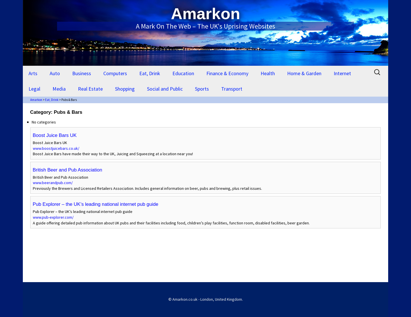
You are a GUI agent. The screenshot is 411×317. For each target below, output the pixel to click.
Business (81, 73)
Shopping (125, 88)
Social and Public (165, 88)
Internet (342, 73)
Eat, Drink (149, 73)
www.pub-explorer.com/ (53, 217)
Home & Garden (304, 73)
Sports (202, 88)
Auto (55, 73)
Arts (33, 73)
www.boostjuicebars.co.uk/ (56, 148)
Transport (231, 88)
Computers (115, 73)
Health (268, 73)
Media (59, 88)
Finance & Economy (227, 73)
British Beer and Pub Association (67, 170)
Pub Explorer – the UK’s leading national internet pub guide (95, 204)
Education (183, 73)
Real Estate (90, 88)
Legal (34, 88)
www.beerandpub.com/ (53, 182)
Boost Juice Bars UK (55, 135)
